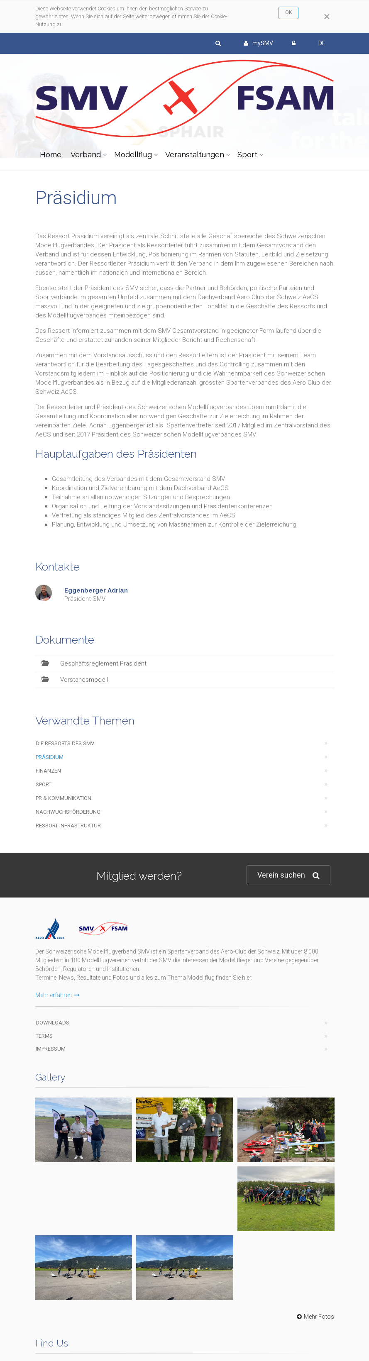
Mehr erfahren (57, 995)
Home (50, 154)
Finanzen (48, 771)
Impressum (51, 1049)
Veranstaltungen (194, 154)
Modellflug (133, 154)
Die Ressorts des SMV (65, 743)
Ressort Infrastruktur (68, 825)
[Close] (327, 16)
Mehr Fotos (314, 1316)
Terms (44, 1036)
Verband (86, 154)
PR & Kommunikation (63, 798)
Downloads (52, 1023)
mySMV (258, 43)
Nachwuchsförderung (68, 812)
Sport (247, 154)
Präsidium (50, 757)
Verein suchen (288, 875)
